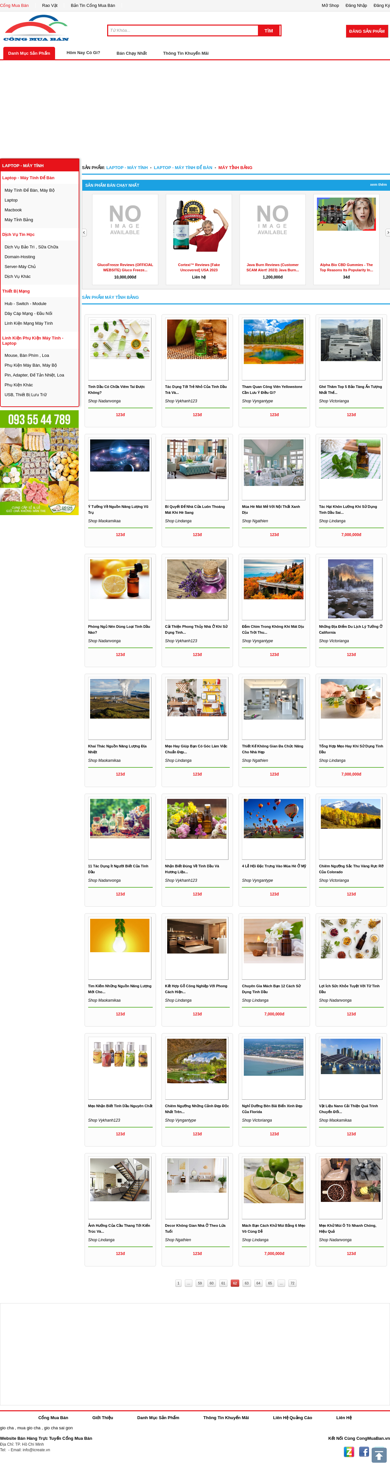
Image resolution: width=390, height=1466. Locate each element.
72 (293, 1283)
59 (200, 1283)
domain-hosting (20, 256)
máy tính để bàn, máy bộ (30, 190)
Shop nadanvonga (104, 401)
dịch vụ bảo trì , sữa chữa (31, 246)
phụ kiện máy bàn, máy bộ (31, 365)
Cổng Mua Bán (14, 5)
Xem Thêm (378, 184)
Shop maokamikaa (104, 760)
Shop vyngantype (257, 401)
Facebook (364, 1452)
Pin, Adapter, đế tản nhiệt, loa (34, 375)
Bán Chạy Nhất (132, 53)
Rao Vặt (50, 5)
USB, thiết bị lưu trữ (26, 394)
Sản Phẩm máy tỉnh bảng (110, 297)
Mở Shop (330, 5)
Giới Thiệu (102, 1417)
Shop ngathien (255, 521)
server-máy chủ (20, 266)
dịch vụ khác (18, 276)
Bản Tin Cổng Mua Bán (93, 5)
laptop (11, 200)
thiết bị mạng (16, 291)
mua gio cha (29, 1427)
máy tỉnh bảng (19, 219)
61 (223, 1283)
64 (259, 1283)
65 (270, 1283)
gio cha (7, 1427)
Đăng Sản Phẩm (367, 31)
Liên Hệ (344, 1417)
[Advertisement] (195, 109)
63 (247, 1283)
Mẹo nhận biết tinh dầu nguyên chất (120, 1106)
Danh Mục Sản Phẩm (29, 53)
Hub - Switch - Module (26, 303)
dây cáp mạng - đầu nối (28, 313)
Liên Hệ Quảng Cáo (292, 1417)
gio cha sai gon (58, 1427)
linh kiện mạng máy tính (29, 323)
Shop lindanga (178, 521)
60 (212, 1283)
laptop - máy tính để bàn (28, 177)
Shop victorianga (334, 401)
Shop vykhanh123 (181, 401)
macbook (13, 209)
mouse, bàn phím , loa (27, 355)
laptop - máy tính (23, 165)
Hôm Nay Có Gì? (83, 52)
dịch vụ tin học (18, 234)
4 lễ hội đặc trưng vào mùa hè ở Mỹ (274, 866)
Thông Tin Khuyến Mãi (186, 53)
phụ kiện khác (19, 384)
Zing (349, 1452)
